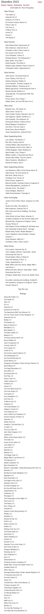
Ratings (10, 5)
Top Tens (26, 5)
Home (40, 2)
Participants (18, 5)
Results (3, 5)
